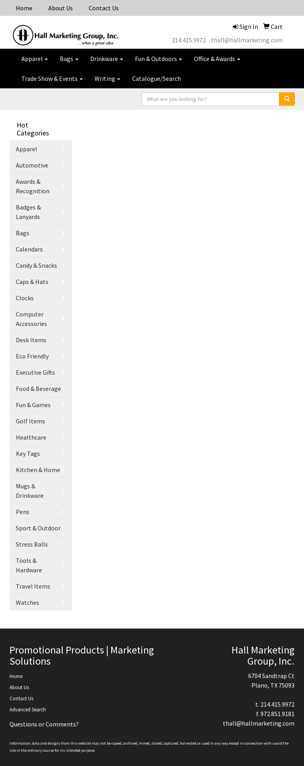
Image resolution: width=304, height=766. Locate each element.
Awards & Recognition (32, 186)
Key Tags (28, 453)
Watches (27, 602)
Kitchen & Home (38, 470)
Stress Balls (32, 544)
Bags (69, 59)
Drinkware (106, 59)
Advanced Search (28, 709)
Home (24, 8)
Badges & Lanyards (28, 212)
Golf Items (30, 421)
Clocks (25, 298)
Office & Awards (217, 59)
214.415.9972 (189, 40)
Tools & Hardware (29, 565)
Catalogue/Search (156, 78)
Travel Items (33, 586)
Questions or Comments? (44, 724)
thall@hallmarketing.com (247, 40)
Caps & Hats (32, 282)
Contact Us (104, 8)
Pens (22, 512)
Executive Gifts (35, 372)
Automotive (32, 165)
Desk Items (31, 340)
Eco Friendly (32, 356)
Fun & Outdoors (158, 59)
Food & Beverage (38, 389)
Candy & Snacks (36, 265)
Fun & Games (33, 405)
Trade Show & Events (52, 78)
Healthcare (31, 437)
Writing (107, 78)
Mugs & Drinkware (30, 490)
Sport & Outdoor (38, 528)
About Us (60, 8)
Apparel (34, 59)
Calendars (29, 249)
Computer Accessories (31, 319)
